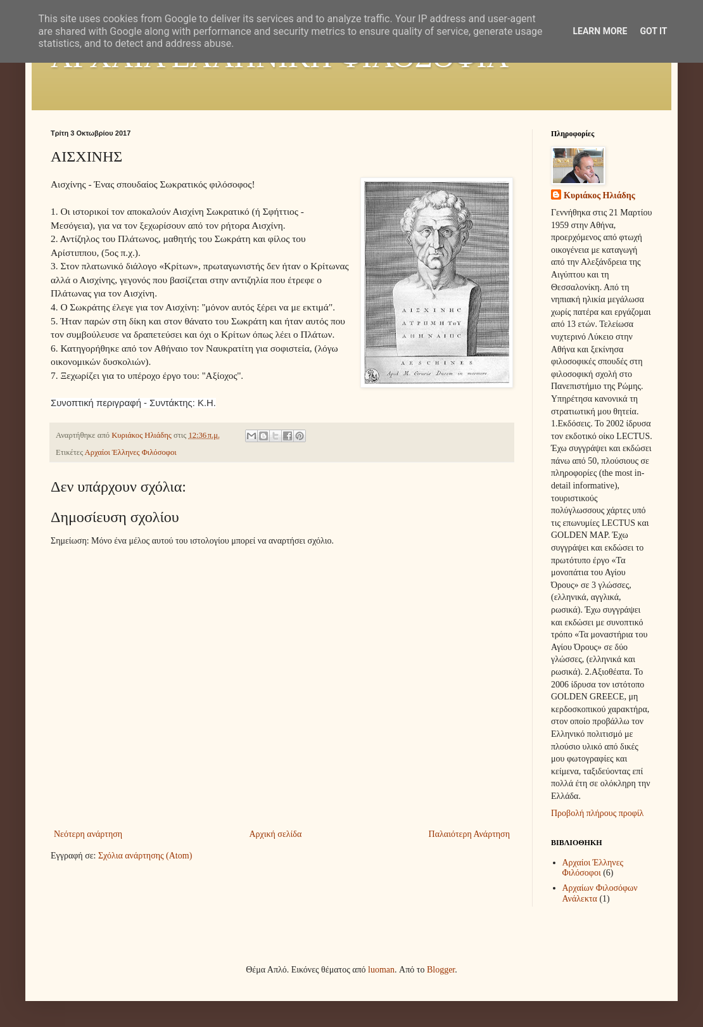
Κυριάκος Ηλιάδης (599, 195)
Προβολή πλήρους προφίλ (597, 813)
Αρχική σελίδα (275, 834)
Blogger (441, 969)
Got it (653, 31)
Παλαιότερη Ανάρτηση (469, 834)
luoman (381, 969)
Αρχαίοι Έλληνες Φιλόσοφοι (131, 452)
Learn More (600, 31)
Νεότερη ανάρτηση (88, 834)
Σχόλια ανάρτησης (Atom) (145, 855)
